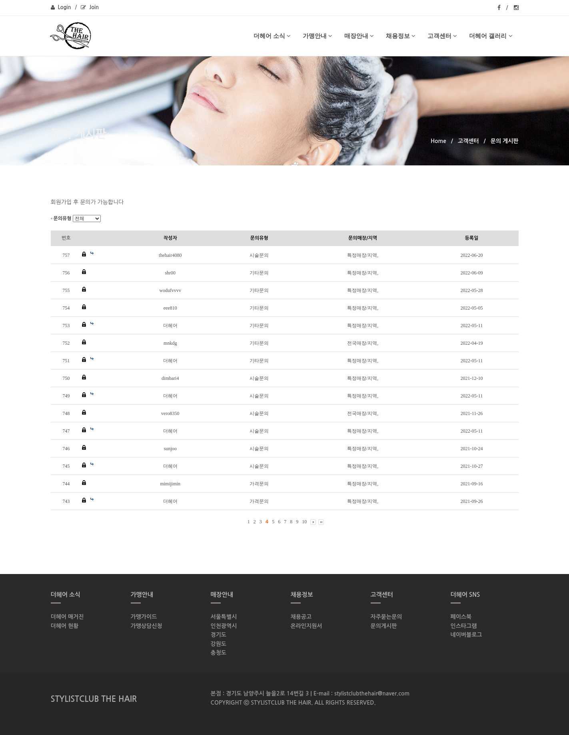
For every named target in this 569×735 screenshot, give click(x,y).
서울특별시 (224, 617)
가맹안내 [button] (317, 35)
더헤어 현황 (65, 626)
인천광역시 (224, 626)
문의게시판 (384, 626)
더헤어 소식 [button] (272, 35)
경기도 (218, 635)
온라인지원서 (306, 626)
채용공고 (301, 617)
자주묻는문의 (386, 617)
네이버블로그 (466, 635)
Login (61, 7)
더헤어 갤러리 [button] (490, 35)
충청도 (218, 653)
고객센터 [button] (442, 35)
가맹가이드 (144, 617)
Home (438, 141)
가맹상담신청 (146, 626)
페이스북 (461, 617)
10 (304, 521)
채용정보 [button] (400, 35)
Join (90, 7)
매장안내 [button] (359, 35)
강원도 (218, 644)
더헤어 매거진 (67, 617)
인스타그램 (464, 626)
